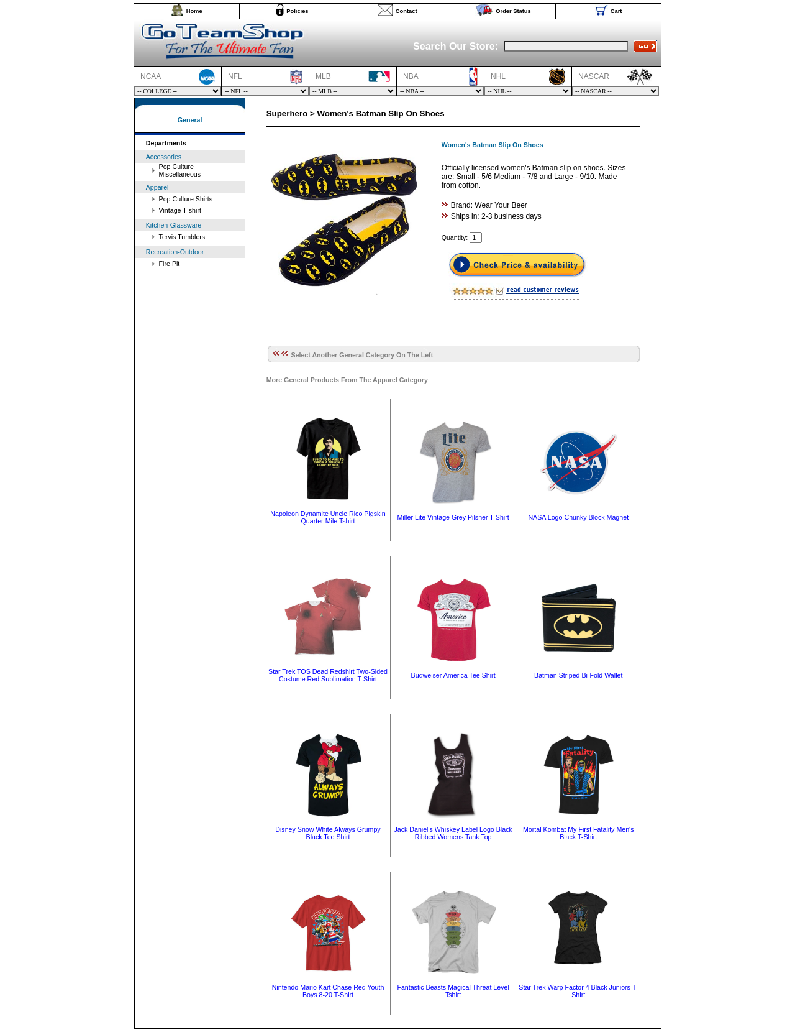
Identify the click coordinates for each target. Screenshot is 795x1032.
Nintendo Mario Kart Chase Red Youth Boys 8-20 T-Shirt (328, 991)
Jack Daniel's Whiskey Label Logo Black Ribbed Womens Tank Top (453, 833)
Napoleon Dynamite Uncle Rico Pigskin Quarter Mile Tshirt (327, 517)
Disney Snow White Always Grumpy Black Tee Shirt (327, 833)
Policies (297, 11)
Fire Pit (169, 263)
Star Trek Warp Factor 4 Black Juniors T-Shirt (578, 991)
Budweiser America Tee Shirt (453, 675)
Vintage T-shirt (180, 210)
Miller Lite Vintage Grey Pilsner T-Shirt (453, 517)
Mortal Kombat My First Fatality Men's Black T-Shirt (578, 833)
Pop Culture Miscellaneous (180, 170)
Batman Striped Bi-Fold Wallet (578, 675)
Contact (406, 11)
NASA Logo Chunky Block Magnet (578, 517)
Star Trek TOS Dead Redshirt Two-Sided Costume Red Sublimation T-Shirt (328, 675)
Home (194, 11)
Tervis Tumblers (182, 237)
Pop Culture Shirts (185, 199)
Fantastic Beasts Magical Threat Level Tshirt (453, 991)
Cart (616, 11)
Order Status (513, 11)
